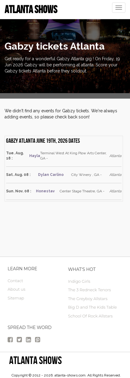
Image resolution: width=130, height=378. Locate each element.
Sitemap (16, 298)
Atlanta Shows (35, 360)
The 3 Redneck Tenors (89, 289)
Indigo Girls (79, 281)
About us (16, 289)
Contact (15, 280)
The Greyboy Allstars (87, 298)
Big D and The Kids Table (92, 307)
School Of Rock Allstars (90, 315)
